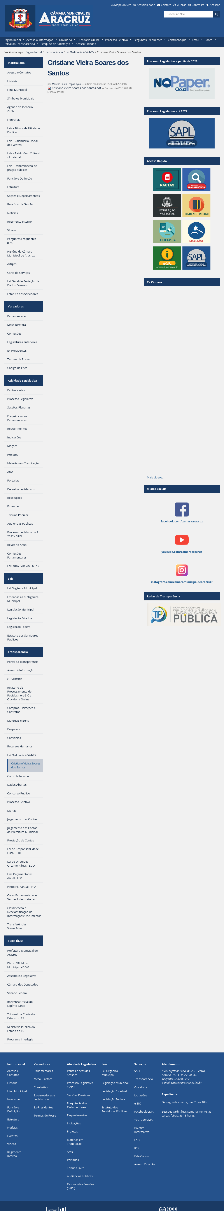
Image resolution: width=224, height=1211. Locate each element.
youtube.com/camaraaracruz (181, 552)
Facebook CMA (144, 1095)
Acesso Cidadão (86, 44)
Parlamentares (43, 1054)
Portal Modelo (64, 1200)
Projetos (72, 1115)
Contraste (198, 5)
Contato (166, 5)
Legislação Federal (114, 1082)
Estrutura (13, 1103)
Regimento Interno (14, 1137)
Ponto (208, 40)
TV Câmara (154, 282)
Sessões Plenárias (78, 1078)
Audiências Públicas (80, 1159)
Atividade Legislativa (21, 373)
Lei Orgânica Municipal (110, 1056)
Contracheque (177, 40)
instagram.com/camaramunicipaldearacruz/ (182, 582)
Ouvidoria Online (88, 40)
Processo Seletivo (116, 40)
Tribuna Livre (75, 1151)
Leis (10, 569)
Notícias (12, 1111)
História (12, 1066)
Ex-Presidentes (43, 1090)
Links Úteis (15, 925)
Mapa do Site (122, 5)
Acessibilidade (146, 5)
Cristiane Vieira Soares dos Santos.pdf (74, 88)
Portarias (73, 1143)
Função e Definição (13, 1092)
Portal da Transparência (19, 44)
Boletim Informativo (142, 1113)
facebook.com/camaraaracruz (182, 521)
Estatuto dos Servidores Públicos (114, 1092)
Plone (66, 1204)
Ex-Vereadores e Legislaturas (44, 1080)
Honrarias (13, 1082)
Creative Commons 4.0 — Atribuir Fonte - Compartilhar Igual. (183, 1202)
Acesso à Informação (40, 40)
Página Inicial (12, 40)
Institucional (16, 61)
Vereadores (15, 302)
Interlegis (99, 1200)
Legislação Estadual (114, 1074)
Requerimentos (77, 1098)
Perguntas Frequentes (147, 40)
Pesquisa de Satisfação (55, 44)
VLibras (181, 5)
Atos (70, 1135)
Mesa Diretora (43, 1062)
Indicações (74, 1106)
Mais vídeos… (155, 477)
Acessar (215, 5)
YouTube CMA (143, 1103)
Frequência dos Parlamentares (77, 1088)
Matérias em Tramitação (75, 1125)
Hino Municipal (17, 1074)
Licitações (140, 1078)
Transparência (53, 52)
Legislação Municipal (115, 1066)
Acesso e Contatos (13, 1056)
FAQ (137, 1123)
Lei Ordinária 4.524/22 (79, 52)
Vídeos (11, 1127)
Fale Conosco (143, 1139)
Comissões (41, 1070)
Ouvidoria (65, 40)
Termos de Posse (45, 1099)
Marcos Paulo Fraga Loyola (67, 84)
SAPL (137, 1054)
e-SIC (137, 1087)
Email (195, 40)
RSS (136, 1131)
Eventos (12, 1119)
